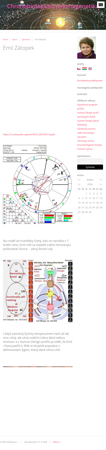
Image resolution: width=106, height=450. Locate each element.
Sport (14, 39)
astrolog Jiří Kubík (86, 116)
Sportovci (26, 39)
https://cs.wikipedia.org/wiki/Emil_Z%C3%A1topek (29, 134)
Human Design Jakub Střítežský (88, 122)
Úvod (5, 39)
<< (79, 179)
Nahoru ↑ (57, 442)
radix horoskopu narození (85, 134)
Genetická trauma (86, 128)
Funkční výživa (84, 148)
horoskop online (85, 140)
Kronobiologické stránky (89, 144)
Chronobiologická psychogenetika (53, 6)
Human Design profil (88, 112)
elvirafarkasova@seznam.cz (91, 80)
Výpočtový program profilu (87, 106)
